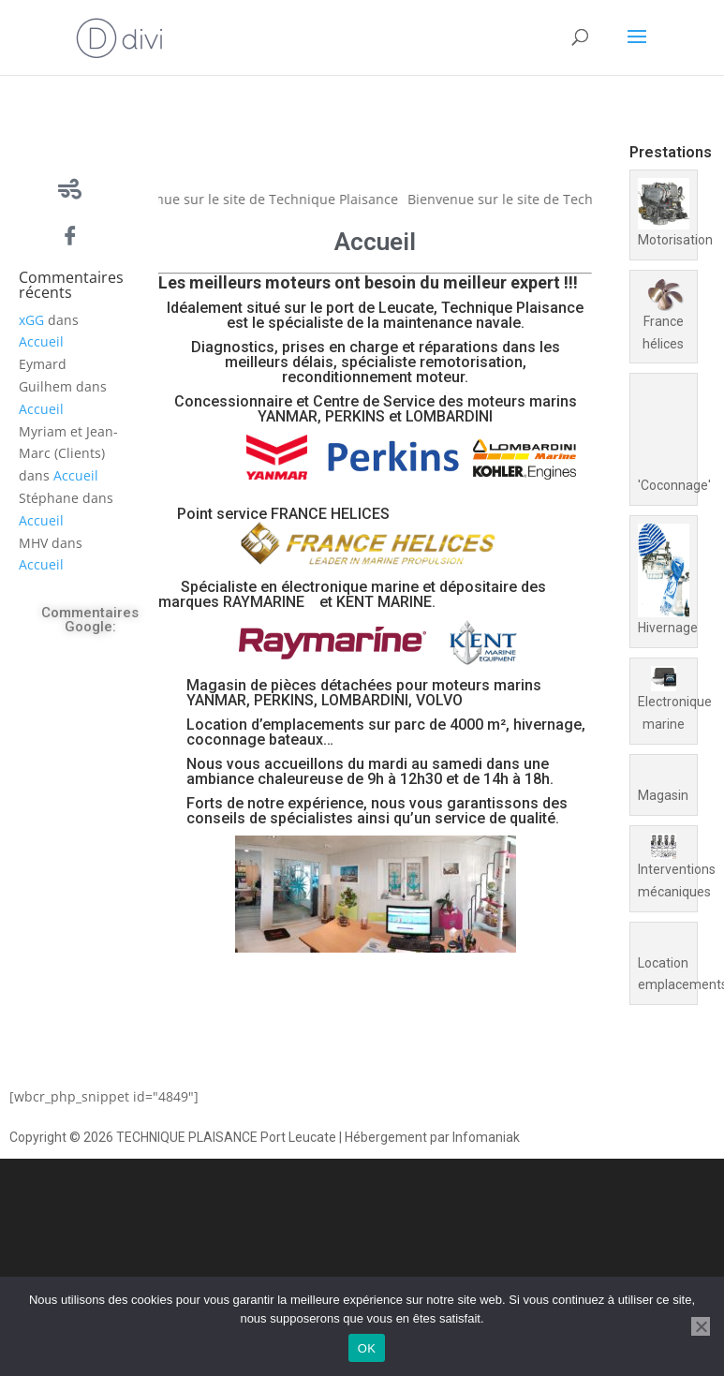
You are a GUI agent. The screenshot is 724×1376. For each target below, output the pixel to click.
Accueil (41, 341)
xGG (31, 320)
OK (367, 1348)
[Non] (700, 1326)
